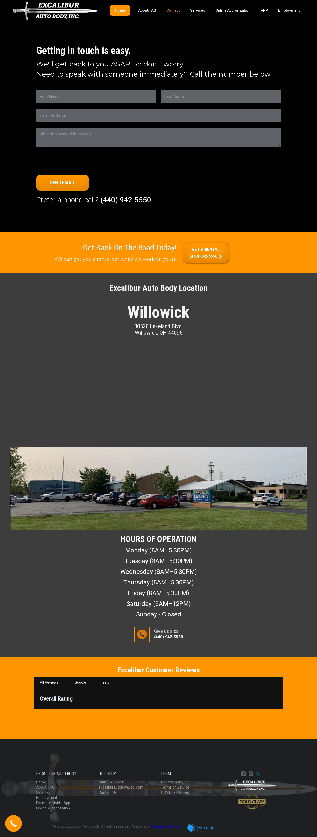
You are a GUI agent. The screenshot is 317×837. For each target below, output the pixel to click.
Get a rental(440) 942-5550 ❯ (205, 253)
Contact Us (108, 792)
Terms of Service (175, 787)
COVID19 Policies (175, 792)
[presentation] (75, 162)
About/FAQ (147, 10)
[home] (54, 10)
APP (264, 10)
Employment (289, 10)
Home (120, 10)
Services (197, 10)
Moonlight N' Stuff (166, 826)
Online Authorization (232, 10)
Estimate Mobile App (53, 803)
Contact (173, 10)
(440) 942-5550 (125, 200)
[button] (13, 823)
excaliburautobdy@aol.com (121, 787)
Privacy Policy (172, 782)
